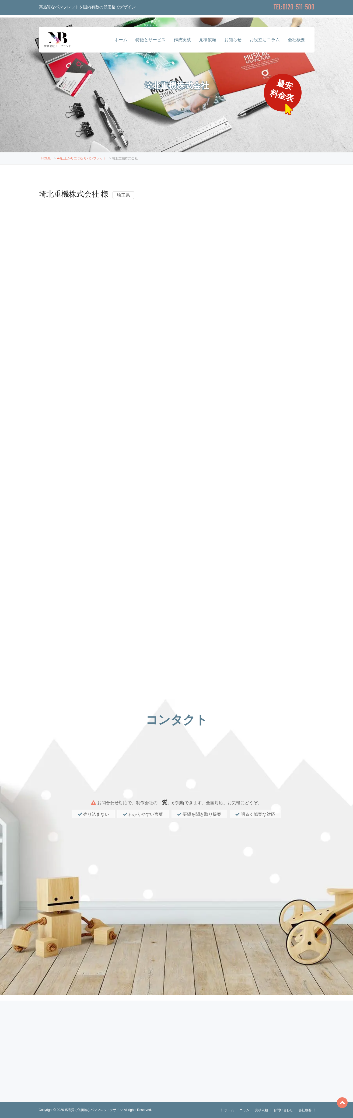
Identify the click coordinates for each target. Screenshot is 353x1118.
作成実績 (182, 39)
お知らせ (233, 39)
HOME (46, 158)
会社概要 (296, 39)
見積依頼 (207, 39)
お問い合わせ (283, 1110)
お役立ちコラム (265, 39)
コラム (244, 1110)
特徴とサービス (150, 39)
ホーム (120, 39)
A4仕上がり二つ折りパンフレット (81, 158)
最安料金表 (283, 91)
